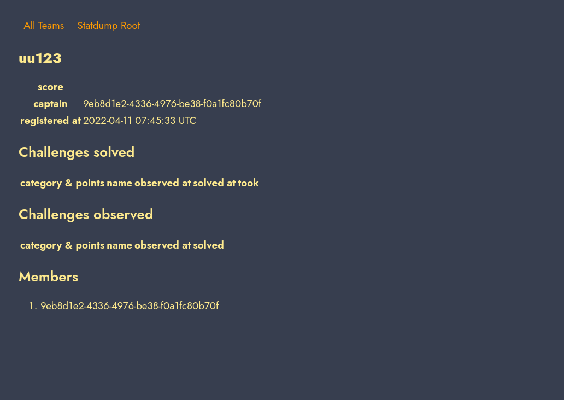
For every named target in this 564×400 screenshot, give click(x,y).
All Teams (44, 25)
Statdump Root (109, 25)
